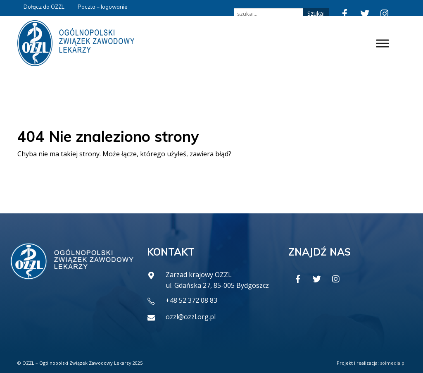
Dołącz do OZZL (44, 6)
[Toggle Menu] (382, 43)
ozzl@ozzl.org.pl (191, 316)
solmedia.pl (393, 363)
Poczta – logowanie (103, 6)
